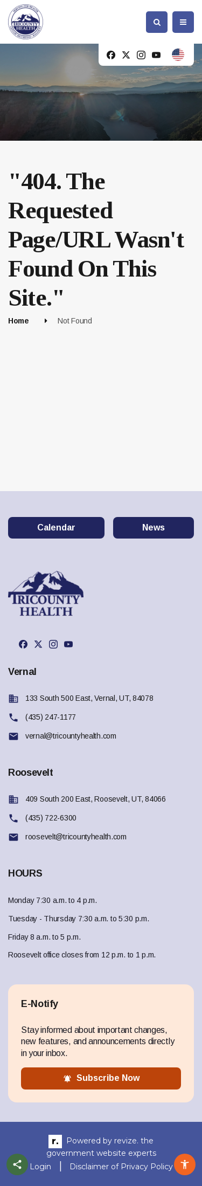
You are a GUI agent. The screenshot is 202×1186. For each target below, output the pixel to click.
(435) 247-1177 (50, 717)
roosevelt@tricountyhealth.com (76, 836)
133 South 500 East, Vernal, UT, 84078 (89, 698)
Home (18, 320)
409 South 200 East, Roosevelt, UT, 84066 (95, 799)
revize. (126, 1141)
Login (40, 1166)
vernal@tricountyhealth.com (70, 736)
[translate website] (178, 55)
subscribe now (101, 1078)
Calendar (56, 527)
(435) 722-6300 (50, 817)
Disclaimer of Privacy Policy (121, 1166)
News (153, 527)
